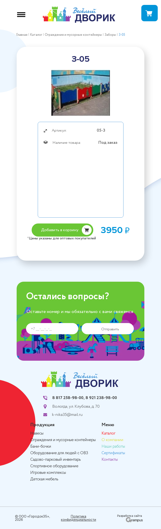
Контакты (109, 460)
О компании (112, 440)
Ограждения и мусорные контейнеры (63, 440)
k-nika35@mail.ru (67, 415)
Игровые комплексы (48, 473)
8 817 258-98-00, (68, 398)
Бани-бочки (40, 447)
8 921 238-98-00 (101, 398)
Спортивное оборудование (54, 466)
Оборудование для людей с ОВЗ (59, 453)
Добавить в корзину (60, 230)
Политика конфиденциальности (78, 518)
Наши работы (113, 447)
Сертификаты (113, 453)
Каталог (108, 433)
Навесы (36, 433)
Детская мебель (44, 479)
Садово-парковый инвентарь (55, 460)
